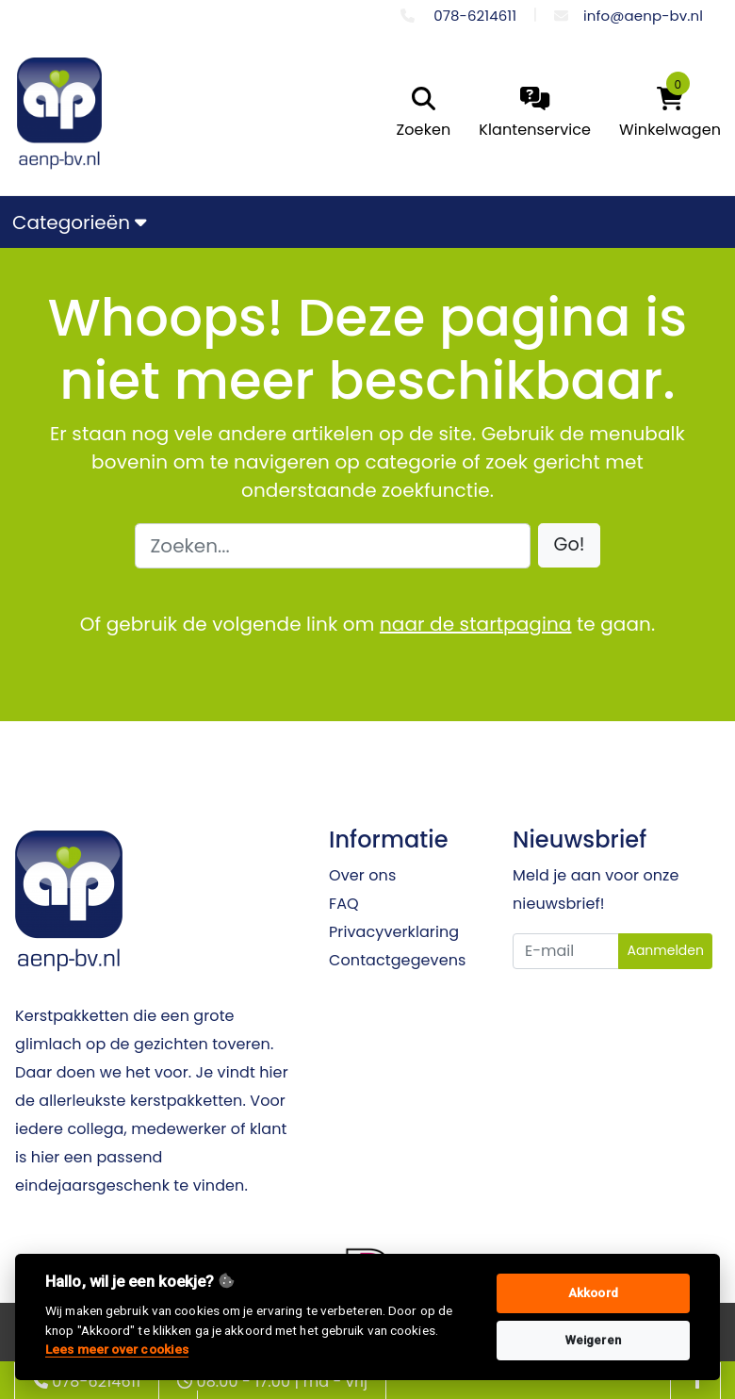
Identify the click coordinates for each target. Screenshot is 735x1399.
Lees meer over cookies (116, 1349)
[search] (419, 114)
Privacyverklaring (394, 932)
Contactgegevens (397, 960)
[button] (569, 545)
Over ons (362, 875)
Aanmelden (665, 950)
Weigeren (593, 1340)
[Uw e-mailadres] (566, 951)
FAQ (344, 903)
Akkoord (593, 1293)
